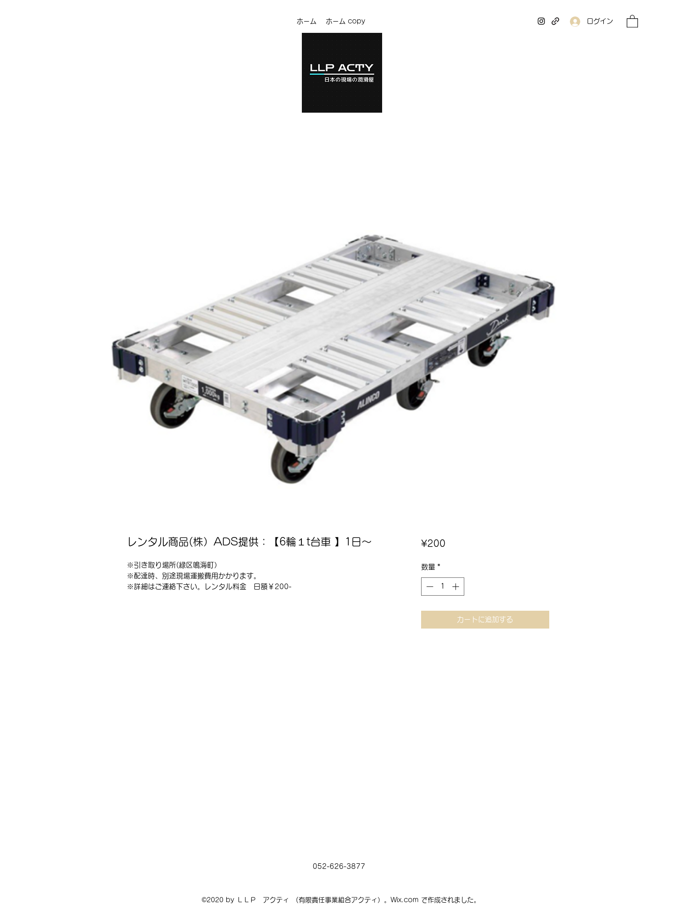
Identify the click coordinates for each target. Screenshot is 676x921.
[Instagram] (541, 21)
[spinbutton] (442, 586)
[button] (632, 21)
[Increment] (456, 586)
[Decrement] (428, 586)
